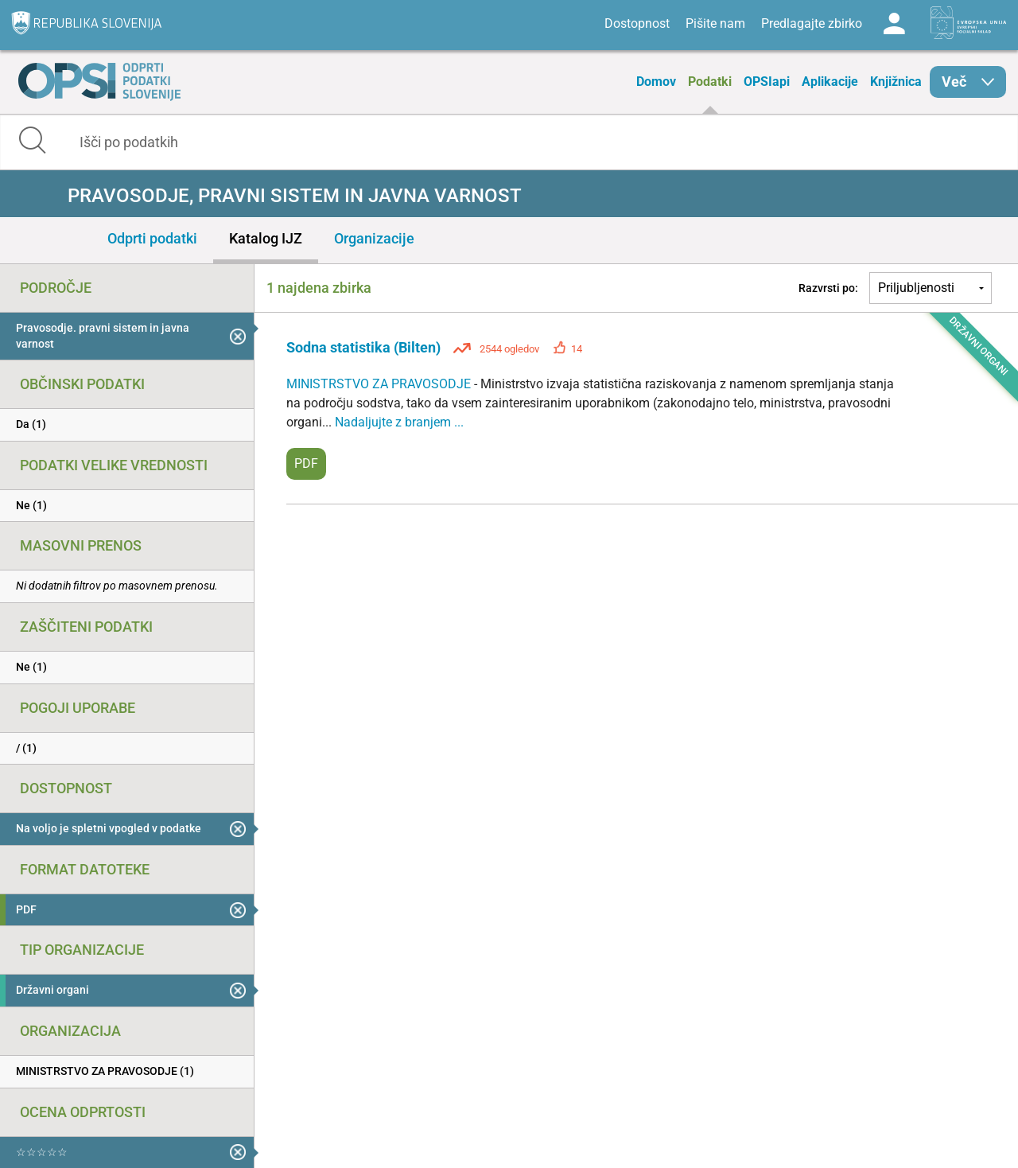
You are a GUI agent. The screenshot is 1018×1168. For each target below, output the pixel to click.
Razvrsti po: (828, 288)
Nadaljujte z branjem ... (399, 422)
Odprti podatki (152, 238)
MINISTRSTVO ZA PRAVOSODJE (380, 383)
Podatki (710, 81)
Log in (894, 24)
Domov (656, 81)
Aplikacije (830, 81)
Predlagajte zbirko (811, 23)
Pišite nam (715, 23)
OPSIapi (767, 81)
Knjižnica (896, 81)
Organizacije (374, 238)
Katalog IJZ (265, 238)
